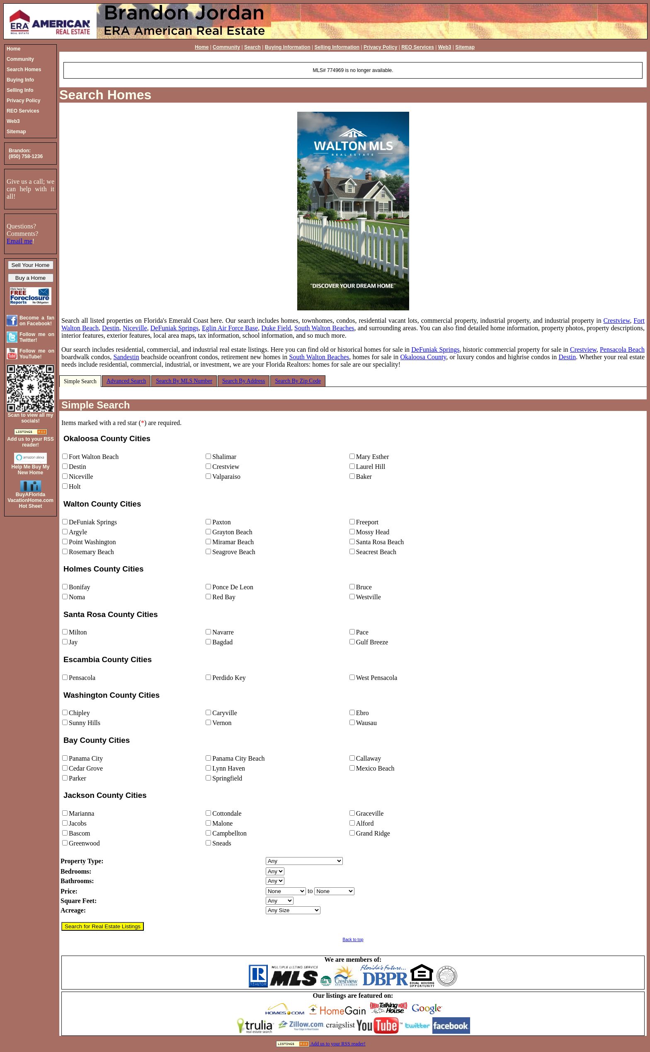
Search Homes (105, 94)
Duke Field (276, 327)
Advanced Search (126, 381)
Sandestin (126, 356)
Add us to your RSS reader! (338, 1044)
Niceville (135, 327)
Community (226, 47)
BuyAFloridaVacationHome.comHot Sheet (30, 500)
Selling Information (337, 47)
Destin (110, 327)
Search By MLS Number (184, 381)
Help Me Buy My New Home (30, 470)
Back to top (352, 939)
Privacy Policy (380, 47)
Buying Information (287, 47)
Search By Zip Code (298, 381)
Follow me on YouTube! (36, 354)
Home (202, 47)
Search (252, 47)
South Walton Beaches (324, 327)
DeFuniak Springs (174, 327)
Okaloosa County (423, 356)
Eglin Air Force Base (230, 327)
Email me (19, 241)
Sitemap (465, 47)
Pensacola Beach (622, 349)
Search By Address (243, 381)
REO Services (417, 47)
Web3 (444, 47)
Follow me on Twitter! (36, 337)
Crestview (617, 320)
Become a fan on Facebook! (36, 321)
